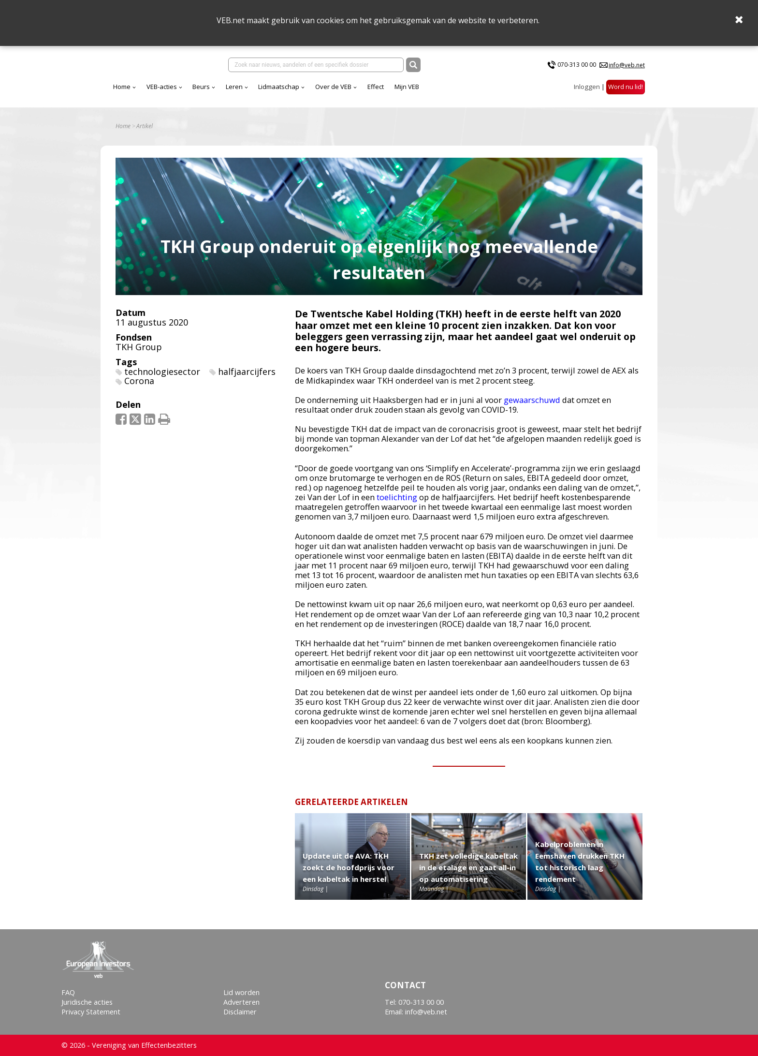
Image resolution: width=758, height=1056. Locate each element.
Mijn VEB (492, 91)
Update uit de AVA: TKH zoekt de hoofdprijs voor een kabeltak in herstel (348, 874)
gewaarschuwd (532, 406)
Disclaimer (240, 1012)
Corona (139, 388)
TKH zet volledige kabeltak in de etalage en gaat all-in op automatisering (468, 874)
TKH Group (139, 353)
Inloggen (587, 91)
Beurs (286, 91)
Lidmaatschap (363, 91)
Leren (319, 91)
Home (207, 91)
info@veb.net (627, 67)
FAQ (68, 992)
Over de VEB (418, 91)
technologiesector (162, 378)
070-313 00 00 (576, 67)
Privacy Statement (90, 1012)
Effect (460, 91)
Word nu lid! (625, 91)
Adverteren (241, 1002)
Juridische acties (87, 1002)
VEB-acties (247, 91)
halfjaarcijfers (247, 378)
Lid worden (241, 992)
